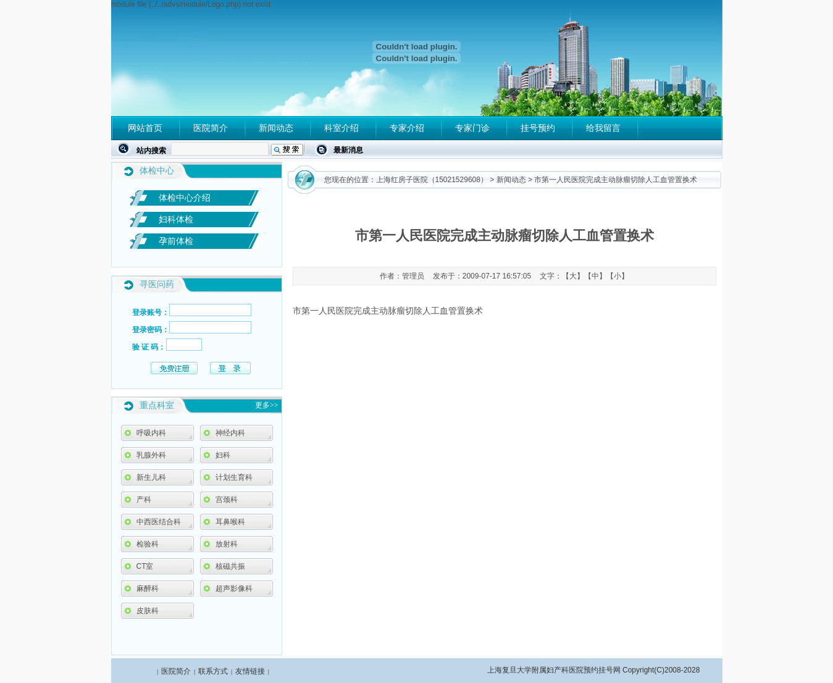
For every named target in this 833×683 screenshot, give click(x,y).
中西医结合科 (158, 521)
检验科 (147, 544)
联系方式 (213, 671)
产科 (143, 499)
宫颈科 (227, 499)
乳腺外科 (151, 455)
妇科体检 (176, 219)
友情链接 (250, 671)
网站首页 (145, 128)
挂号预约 (538, 128)
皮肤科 (147, 610)
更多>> (266, 405)
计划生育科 (234, 477)
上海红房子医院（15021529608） (432, 179)
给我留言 (603, 128)
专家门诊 (472, 128)
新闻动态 (276, 128)
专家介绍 (407, 128)
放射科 (227, 544)
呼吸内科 (151, 433)
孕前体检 (176, 241)
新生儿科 (151, 477)
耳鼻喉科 (230, 521)
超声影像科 (234, 588)
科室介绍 (341, 128)
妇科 (223, 455)
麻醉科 (147, 588)
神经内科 (230, 433)
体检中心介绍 (185, 198)
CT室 (145, 566)
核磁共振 (230, 566)
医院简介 (210, 128)
